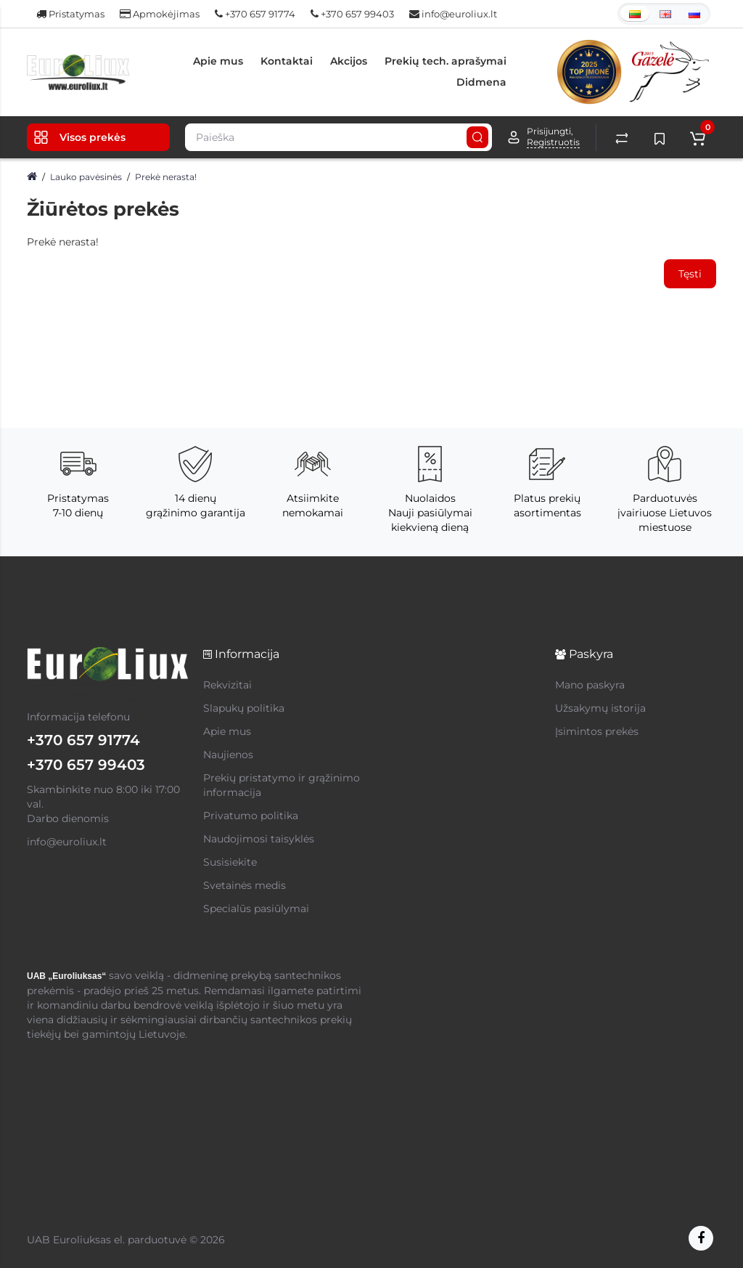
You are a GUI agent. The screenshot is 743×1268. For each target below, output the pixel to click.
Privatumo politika (250, 815)
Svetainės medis (244, 885)
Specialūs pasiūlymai (256, 908)
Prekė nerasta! (166, 176)
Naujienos (228, 754)
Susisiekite (230, 862)
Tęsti (690, 273)
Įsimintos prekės (597, 731)
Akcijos (348, 61)
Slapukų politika (243, 708)
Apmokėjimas (160, 14)
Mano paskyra (590, 684)
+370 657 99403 (352, 14)
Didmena (481, 82)
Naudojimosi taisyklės (258, 838)
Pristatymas (70, 14)
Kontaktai (286, 61)
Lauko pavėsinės (86, 176)
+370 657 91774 (255, 14)
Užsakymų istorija (600, 708)
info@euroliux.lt (453, 14)
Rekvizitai (227, 684)
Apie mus (218, 61)
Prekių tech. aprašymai (445, 61)
